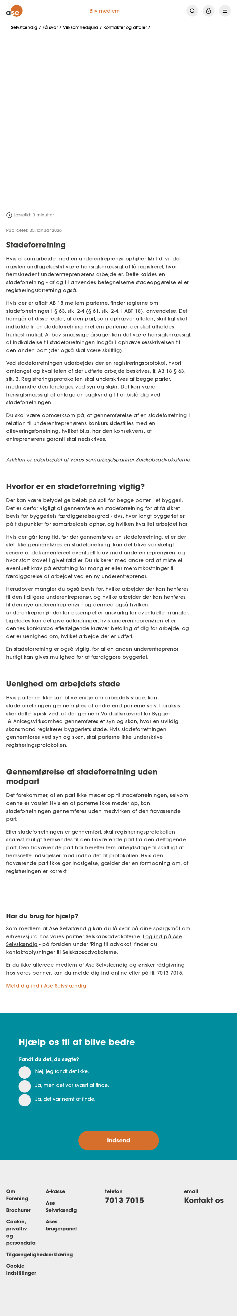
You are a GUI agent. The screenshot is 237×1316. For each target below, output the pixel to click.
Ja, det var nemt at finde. (65, 1099)
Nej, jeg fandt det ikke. (62, 1071)
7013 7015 (124, 1200)
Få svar (50, 27)
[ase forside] (14, 11)
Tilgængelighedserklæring (39, 1254)
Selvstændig (24, 27)
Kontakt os (204, 1200)
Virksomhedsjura (80, 27)
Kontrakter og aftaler (125, 27)
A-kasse (55, 1191)
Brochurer (18, 1210)
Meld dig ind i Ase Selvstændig (46, 986)
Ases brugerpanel (61, 1225)
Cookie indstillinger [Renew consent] (21, 1269)
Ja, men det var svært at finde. (72, 1085)
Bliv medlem (104, 11)
